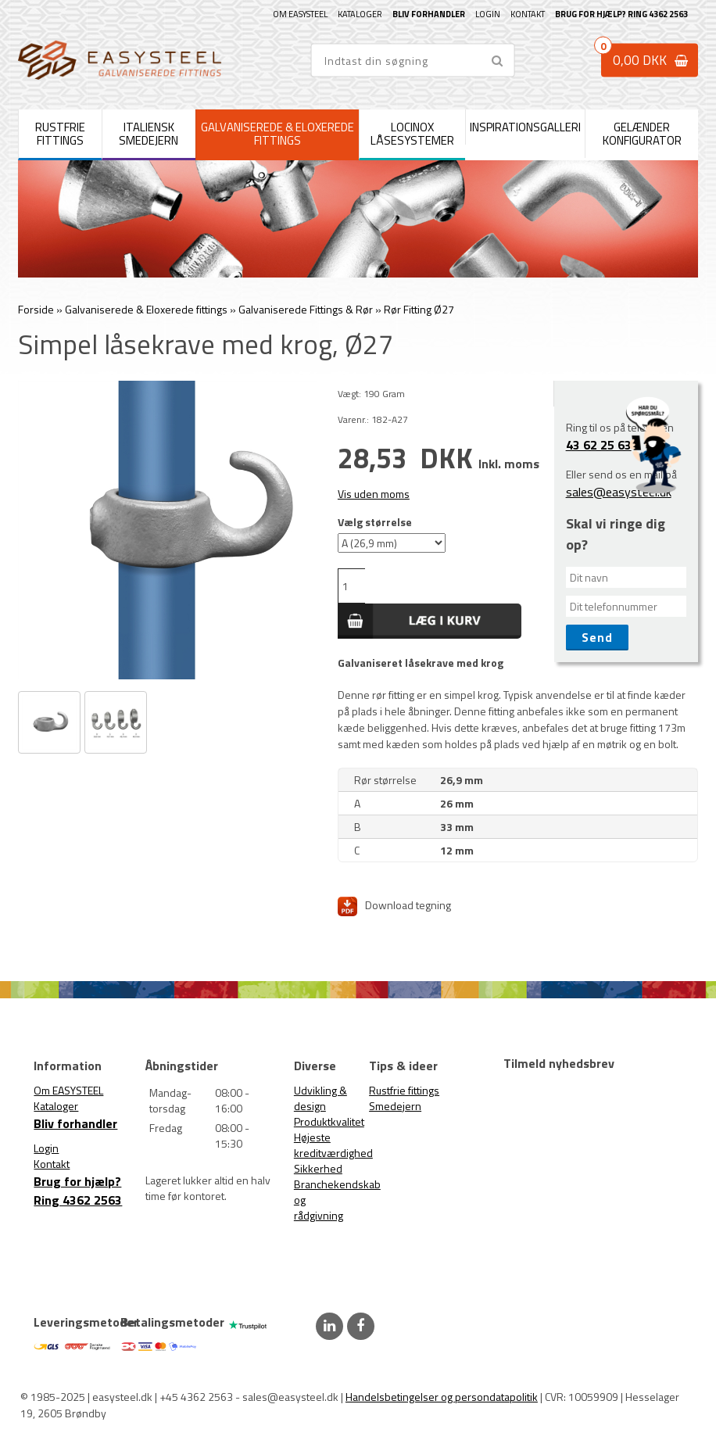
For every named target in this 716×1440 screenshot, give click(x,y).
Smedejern (395, 1106)
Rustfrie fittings (404, 1090)
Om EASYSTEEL (300, 14)
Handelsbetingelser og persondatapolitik (441, 1396)
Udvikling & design (320, 1098)
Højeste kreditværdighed (333, 1145)
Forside (36, 309)
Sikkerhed (318, 1168)
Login (487, 14)
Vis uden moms (374, 493)
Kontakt (527, 14)
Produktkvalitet (329, 1121)
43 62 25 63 (599, 444)
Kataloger (360, 14)
